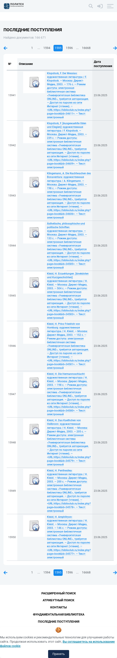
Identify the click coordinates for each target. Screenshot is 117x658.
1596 (69, 48)
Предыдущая (5, 48)
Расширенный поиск (58, 593)
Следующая (115, 48)
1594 (46, 48)
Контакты (58, 607)
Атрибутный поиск (58, 600)
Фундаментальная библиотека (58, 614)
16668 (86, 48)
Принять (58, 654)
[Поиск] (91, 6)
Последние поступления (58, 621)
